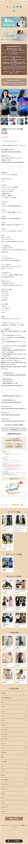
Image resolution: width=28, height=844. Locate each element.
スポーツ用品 (4, 779)
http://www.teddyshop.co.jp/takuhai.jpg (12, 385)
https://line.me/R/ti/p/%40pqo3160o (11, 151)
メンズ (2, 802)
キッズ (2, 798)
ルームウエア (4, 734)
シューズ (3, 743)
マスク (2, 766)
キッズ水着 (3, 761)
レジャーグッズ (4, 784)
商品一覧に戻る (14, 818)
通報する (25, 499)
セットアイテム (4, 729)
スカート (3, 720)
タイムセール (4, 788)
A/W (2, 702)
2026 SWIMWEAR (6, 698)
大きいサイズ (4, 807)
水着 (2, 757)
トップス (3, 711)
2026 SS (3, 693)
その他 (2, 793)
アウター (3, 707)
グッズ (2, 770)
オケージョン (4, 738)
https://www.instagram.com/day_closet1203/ (13, 408)
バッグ (2, 748)
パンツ (2, 716)
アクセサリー (4, 752)
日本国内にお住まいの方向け (14, 433)
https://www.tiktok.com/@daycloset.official (13, 421)
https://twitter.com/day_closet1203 (10, 414)
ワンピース (3, 725)
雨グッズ (3, 775)
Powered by (14, 829)
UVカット (3, 811)
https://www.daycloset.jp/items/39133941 (12, 162)
